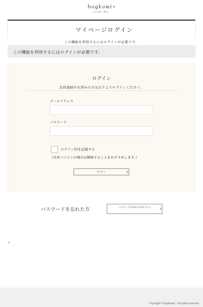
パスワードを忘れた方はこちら (128, 210)
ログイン (101, 172)
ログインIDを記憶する (78, 149)
